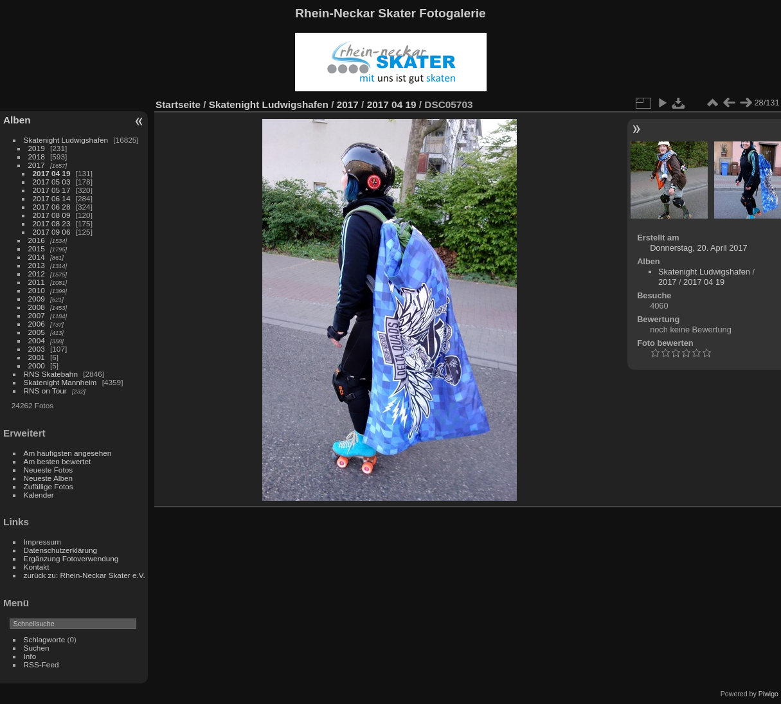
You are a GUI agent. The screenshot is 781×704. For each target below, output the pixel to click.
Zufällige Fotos (48, 486)
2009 (36, 298)
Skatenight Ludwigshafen (66, 140)
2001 (36, 357)
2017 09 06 (52, 232)
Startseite (178, 104)
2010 (36, 290)
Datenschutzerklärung (60, 550)
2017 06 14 (52, 198)
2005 (36, 332)
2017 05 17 (52, 190)
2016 (36, 240)
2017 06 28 (52, 207)
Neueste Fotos (48, 469)
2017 (36, 165)
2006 (36, 324)
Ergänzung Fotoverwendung (71, 558)
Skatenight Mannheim (60, 382)
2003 (36, 349)
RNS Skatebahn (51, 374)
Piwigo (768, 694)
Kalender (39, 495)
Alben (17, 119)
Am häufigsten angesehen (68, 453)
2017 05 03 (52, 181)
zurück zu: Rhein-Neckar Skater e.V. (84, 575)
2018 (36, 156)
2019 (36, 148)
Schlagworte (45, 639)
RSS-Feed (41, 664)
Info (30, 656)
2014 (36, 257)
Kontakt (36, 567)
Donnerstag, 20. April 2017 (699, 248)
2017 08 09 (52, 215)
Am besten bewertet (57, 461)
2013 (36, 265)
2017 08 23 (52, 223)
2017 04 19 (52, 173)
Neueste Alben (48, 478)
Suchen (36, 648)
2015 (36, 248)
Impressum (42, 541)
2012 (36, 273)
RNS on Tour (45, 390)
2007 (36, 315)
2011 (36, 282)
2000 (36, 365)
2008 (36, 307)
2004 (36, 340)
